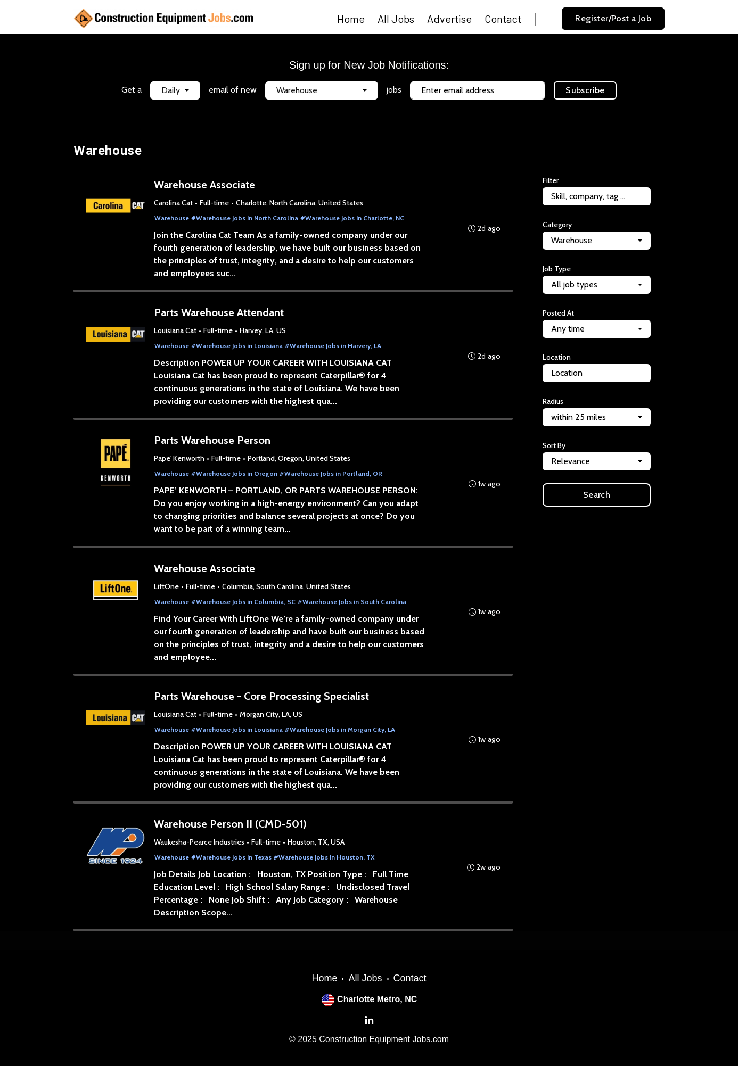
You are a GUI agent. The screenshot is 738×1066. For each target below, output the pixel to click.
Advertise (449, 18)
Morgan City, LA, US (271, 718)
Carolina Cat (173, 203)
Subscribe (585, 90)
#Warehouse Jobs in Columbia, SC (244, 605)
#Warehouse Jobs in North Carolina (245, 218)
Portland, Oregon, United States (299, 461)
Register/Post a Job (613, 18)
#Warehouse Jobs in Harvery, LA (333, 347)
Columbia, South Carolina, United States (287, 589)
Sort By (554, 445)
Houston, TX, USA (316, 847)
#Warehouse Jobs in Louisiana (237, 347)
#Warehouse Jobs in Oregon (235, 476)
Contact (503, 18)
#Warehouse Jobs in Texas (232, 862)
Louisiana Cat (175, 332)
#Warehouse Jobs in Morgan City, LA (340, 734)
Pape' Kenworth (179, 461)
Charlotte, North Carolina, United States (300, 203)
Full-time (214, 203)
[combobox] (175, 90)
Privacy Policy (405, 111)
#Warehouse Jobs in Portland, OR (331, 476)
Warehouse (172, 218)
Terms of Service (462, 111)
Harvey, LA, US (263, 332)
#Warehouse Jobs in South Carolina (352, 605)
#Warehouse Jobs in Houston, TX (324, 862)
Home (351, 18)
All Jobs (396, 18)
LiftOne (166, 589)
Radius (553, 401)
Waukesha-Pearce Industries (199, 847)
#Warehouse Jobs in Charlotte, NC (353, 218)
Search (596, 495)
